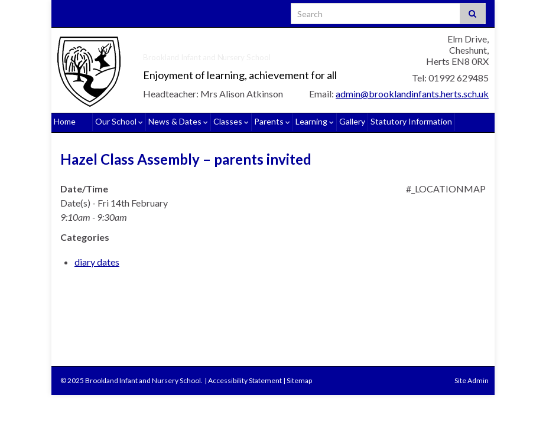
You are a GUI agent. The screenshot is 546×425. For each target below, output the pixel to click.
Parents (272, 121)
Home (65, 121)
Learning (314, 121)
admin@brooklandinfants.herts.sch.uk (412, 93)
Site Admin (471, 380)
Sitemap (299, 380)
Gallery (352, 121)
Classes (231, 121)
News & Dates (178, 121)
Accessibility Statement (245, 380)
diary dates (96, 261)
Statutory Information (411, 121)
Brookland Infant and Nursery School (231, 55)
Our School (119, 121)
